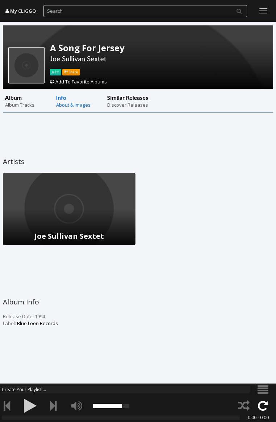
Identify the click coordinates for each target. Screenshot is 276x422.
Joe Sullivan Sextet (78, 58)
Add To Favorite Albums (78, 81)
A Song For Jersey (87, 48)
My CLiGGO (20, 11)
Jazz (55, 72)
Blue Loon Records (37, 323)
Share (71, 72)
